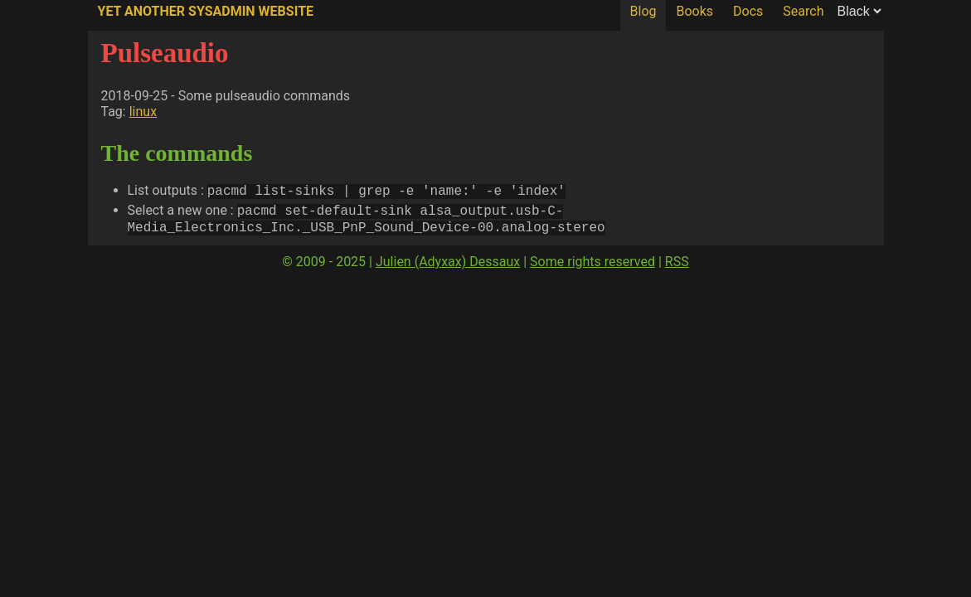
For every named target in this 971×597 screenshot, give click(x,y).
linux (143, 111)
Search (803, 11)
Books (694, 11)
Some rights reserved (592, 266)
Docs (748, 11)
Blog (643, 11)
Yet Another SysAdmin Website (206, 11)
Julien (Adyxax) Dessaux (448, 266)
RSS (677, 266)
